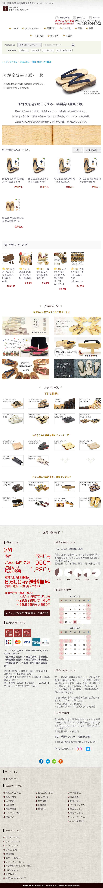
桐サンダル (75, 800)
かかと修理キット (64, 50)
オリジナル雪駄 (13, 813)
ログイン (94, 18)
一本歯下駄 (38, 36)
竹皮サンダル (76, 809)
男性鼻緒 (10, 800)
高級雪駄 (10, 804)
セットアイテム (77, 817)
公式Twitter (11, 874)
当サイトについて (14, 857)
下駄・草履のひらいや (61, 885)
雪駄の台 (10, 817)
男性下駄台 (11, 796)
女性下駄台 (43, 796)
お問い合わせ (12, 870)
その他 (69, 36)
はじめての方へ (32, 28)
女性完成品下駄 (45, 792)
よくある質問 (12, 849)
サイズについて (13, 841)
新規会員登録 (62, 18)
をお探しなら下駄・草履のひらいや (45, 10)
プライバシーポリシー (16, 861)
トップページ (12, 778)
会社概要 (10, 853)
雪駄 (80, 28)
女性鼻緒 (42, 800)
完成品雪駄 (11, 809)
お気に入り (78, 18)
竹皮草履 (74, 796)
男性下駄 (51, 28)
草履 (91, 28)
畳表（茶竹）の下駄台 (41, 62)
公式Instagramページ (16, 878)
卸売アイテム (76, 813)
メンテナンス (12, 845)
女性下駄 (66, 28)
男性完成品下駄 (13, 792)
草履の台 (42, 809)
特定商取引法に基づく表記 (18, 866)
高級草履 (35, 50)
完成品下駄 (25, 62)
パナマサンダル (77, 804)
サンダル (54, 36)
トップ (15, 28)
